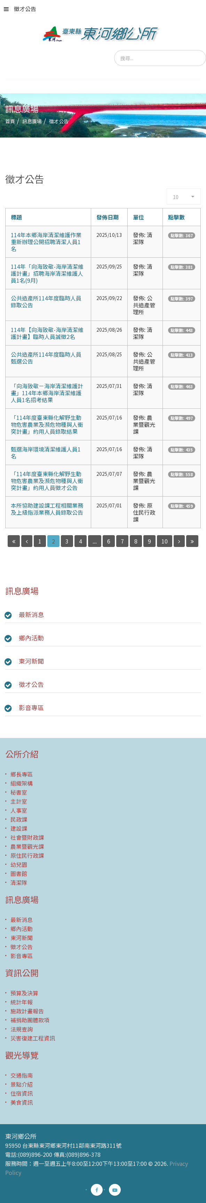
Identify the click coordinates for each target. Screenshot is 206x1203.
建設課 (18, 828)
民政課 (18, 819)
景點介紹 (21, 1084)
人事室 (18, 810)
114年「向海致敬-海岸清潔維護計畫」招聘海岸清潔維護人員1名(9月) (47, 273)
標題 (16, 217)
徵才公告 (20, 9)
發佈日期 (107, 217)
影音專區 (31, 707)
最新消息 (31, 614)
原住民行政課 (27, 855)
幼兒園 (18, 864)
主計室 (18, 801)
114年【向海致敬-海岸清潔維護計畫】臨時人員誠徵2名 (47, 333)
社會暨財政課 (27, 837)
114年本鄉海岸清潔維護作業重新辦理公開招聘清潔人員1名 (46, 242)
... (95, 541)
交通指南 (21, 1075)
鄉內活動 (31, 637)
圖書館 (18, 873)
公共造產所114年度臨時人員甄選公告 (46, 357)
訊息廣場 (32, 121)
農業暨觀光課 (27, 846)
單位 (138, 217)
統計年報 (21, 1002)
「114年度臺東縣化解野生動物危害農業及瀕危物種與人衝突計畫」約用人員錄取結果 (47, 424)
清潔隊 (18, 882)
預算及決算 (24, 993)
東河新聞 (31, 660)
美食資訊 (21, 1102)
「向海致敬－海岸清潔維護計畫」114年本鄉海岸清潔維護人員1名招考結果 (47, 393)
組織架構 (21, 783)
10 (164, 541)
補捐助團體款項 (29, 1020)
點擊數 (176, 217)
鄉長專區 (21, 774)
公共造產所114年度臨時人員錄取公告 (46, 301)
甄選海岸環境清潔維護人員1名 (46, 452)
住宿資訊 (21, 1093)
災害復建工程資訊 (32, 1038)
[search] (160, 58)
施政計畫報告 (27, 1011)
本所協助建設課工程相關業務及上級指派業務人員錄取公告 (47, 508)
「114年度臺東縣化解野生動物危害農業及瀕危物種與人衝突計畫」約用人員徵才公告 (47, 481)
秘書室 (18, 792)
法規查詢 (21, 1029)
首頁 (10, 121)
